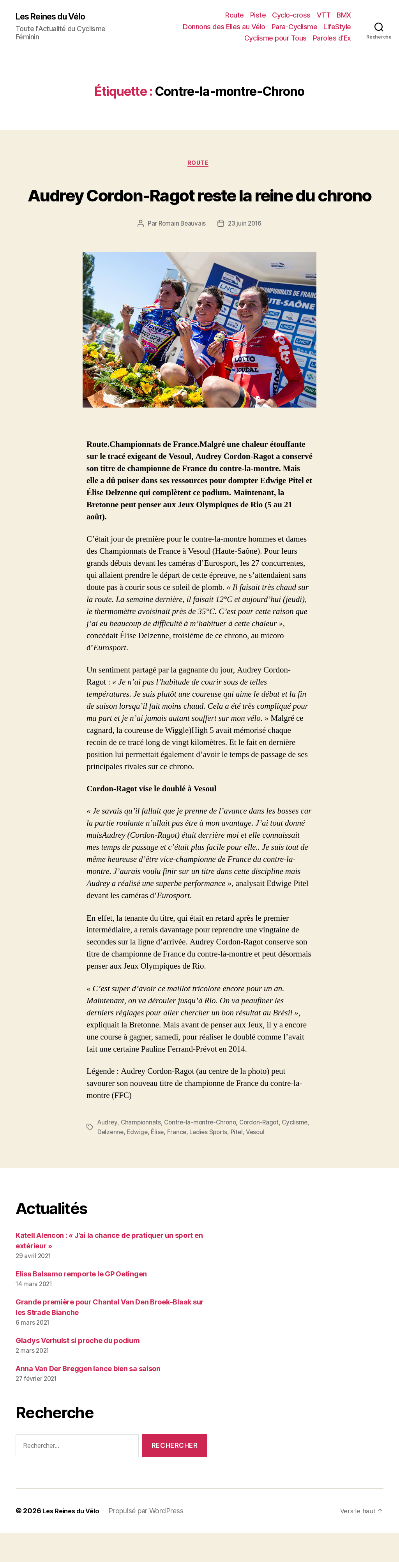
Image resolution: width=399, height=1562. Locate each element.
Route (234, 15)
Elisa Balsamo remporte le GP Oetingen (81, 1303)
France (209, 1161)
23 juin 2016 (245, 254)
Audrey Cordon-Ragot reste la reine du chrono (200, 208)
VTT (324, 15)
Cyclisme (110, 1161)
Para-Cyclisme (295, 27)
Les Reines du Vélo (55, 16)
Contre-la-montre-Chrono (203, 1152)
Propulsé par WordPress (151, 1540)
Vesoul (290, 1161)
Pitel (271, 1161)
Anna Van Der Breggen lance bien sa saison (88, 1398)
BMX (344, 15)
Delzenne (140, 1161)
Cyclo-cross (291, 15)
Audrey (107, 1152)
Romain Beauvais (181, 254)
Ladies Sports (242, 1161)
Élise (189, 1161)
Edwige (168, 1161)
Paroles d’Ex (332, 38)
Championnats (142, 1152)
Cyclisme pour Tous (275, 38)
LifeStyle (337, 27)
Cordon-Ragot (264, 1152)
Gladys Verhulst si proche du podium (78, 1370)
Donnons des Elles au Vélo (224, 27)
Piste (258, 15)
